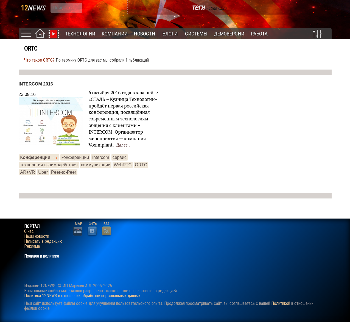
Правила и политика (41, 256)
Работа (259, 34)
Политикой (280, 303)
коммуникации (95, 164)
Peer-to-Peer (63, 172)
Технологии (80, 34)
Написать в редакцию (43, 241)
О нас (29, 231)
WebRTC (122, 164)
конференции (75, 157)
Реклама (32, 246)
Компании (115, 34)
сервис (120, 157)
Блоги (170, 34)
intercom (100, 157)
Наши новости (36, 236)
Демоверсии (229, 34)
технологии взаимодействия (49, 164)
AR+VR (27, 172)
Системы (196, 34)
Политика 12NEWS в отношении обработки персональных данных (82, 295)
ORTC (141, 164)
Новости (144, 34)
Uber (43, 172)
